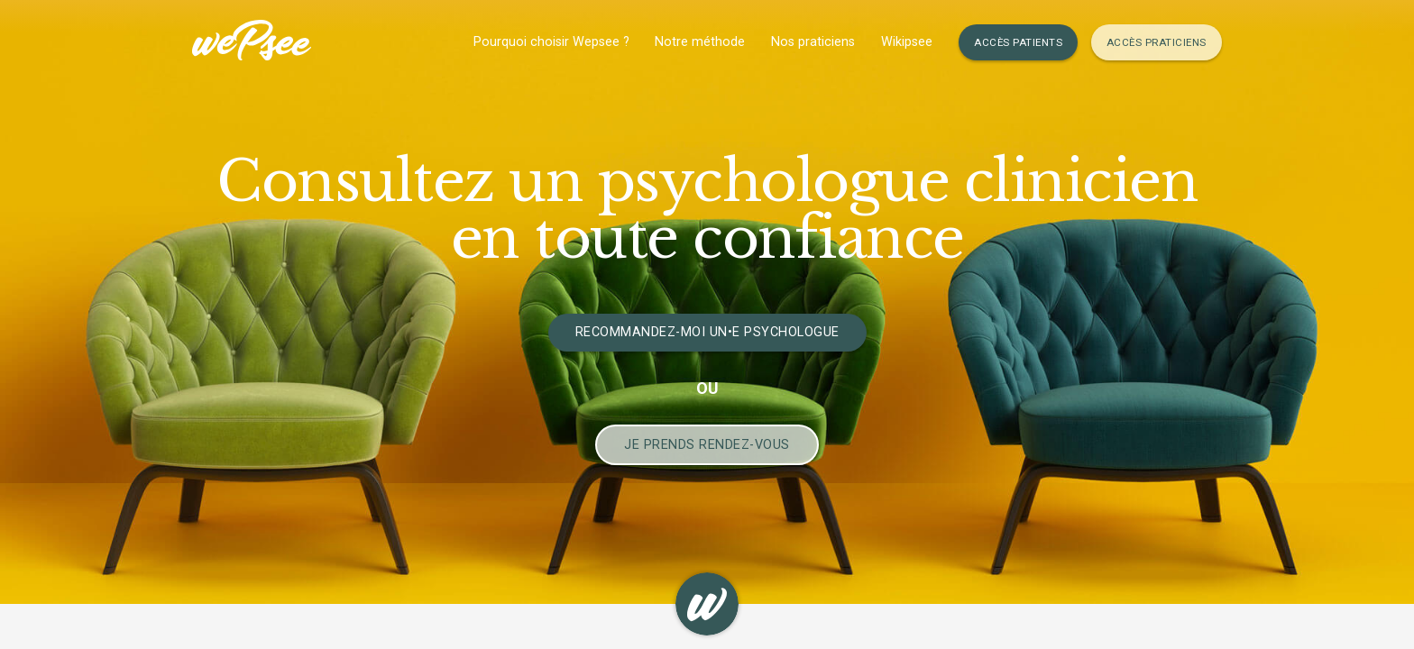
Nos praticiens (813, 42)
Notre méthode (700, 42)
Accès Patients (1018, 42)
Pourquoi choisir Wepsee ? (551, 42)
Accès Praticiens (1156, 42)
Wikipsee (906, 42)
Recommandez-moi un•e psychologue (707, 332)
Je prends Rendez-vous (707, 444)
